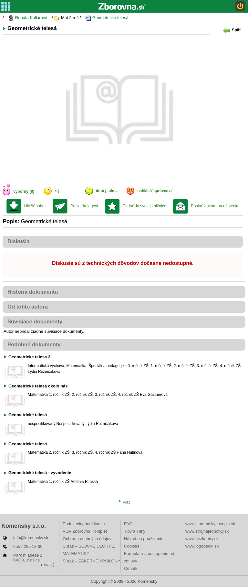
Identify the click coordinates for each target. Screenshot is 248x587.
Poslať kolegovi (84, 206)
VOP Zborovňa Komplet (85, 531)
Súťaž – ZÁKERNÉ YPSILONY (91, 561)
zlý (57, 191)
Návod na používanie (143, 538)
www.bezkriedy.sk (201, 538)
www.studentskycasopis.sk (210, 523)
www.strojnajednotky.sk (207, 531)
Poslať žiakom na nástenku (215, 206)
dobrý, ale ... (107, 191)
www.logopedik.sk (202, 546)
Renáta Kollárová (27, 18)
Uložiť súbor (35, 206)
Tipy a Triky (134, 531)
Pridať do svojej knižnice (144, 206)
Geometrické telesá (107, 18)
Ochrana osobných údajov (87, 538)
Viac (124, 502)
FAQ (128, 523)
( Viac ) (47, 564)
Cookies (131, 546)
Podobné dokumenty (34, 345)
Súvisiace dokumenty (34, 322)
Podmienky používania (84, 523)
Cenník (130, 568)
